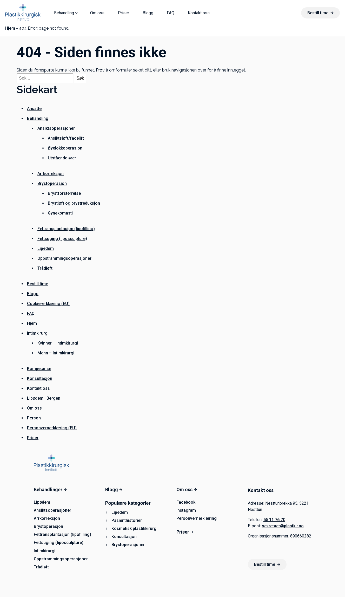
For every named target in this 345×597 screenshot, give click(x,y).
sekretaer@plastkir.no (283, 525)
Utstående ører (62, 157)
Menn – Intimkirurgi (55, 353)
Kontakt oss (199, 12)
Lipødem (45, 248)
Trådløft (44, 268)
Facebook (185, 502)
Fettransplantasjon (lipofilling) (66, 228)
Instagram (186, 510)
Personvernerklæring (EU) (52, 427)
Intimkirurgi (38, 333)
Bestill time (320, 12)
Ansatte (34, 108)
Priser (123, 12)
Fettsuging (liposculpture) (62, 238)
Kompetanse (39, 368)
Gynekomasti (60, 213)
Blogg (148, 12)
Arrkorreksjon (50, 173)
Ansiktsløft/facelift (66, 138)
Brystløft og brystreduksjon (74, 203)
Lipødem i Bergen (43, 398)
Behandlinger (50, 489)
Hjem (10, 28)
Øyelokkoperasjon (65, 148)
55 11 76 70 (274, 519)
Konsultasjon (39, 378)
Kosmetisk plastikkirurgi (134, 528)
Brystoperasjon (52, 183)
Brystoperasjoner (128, 544)
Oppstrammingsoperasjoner (64, 258)
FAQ (170, 12)
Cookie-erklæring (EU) (48, 303)
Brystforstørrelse (64, 193)
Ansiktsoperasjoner (56, 128)
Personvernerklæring (196, 518)
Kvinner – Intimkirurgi (57, 343)
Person (34, 418)
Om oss (97, 12)
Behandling (64, 12)
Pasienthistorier (126, 520)
